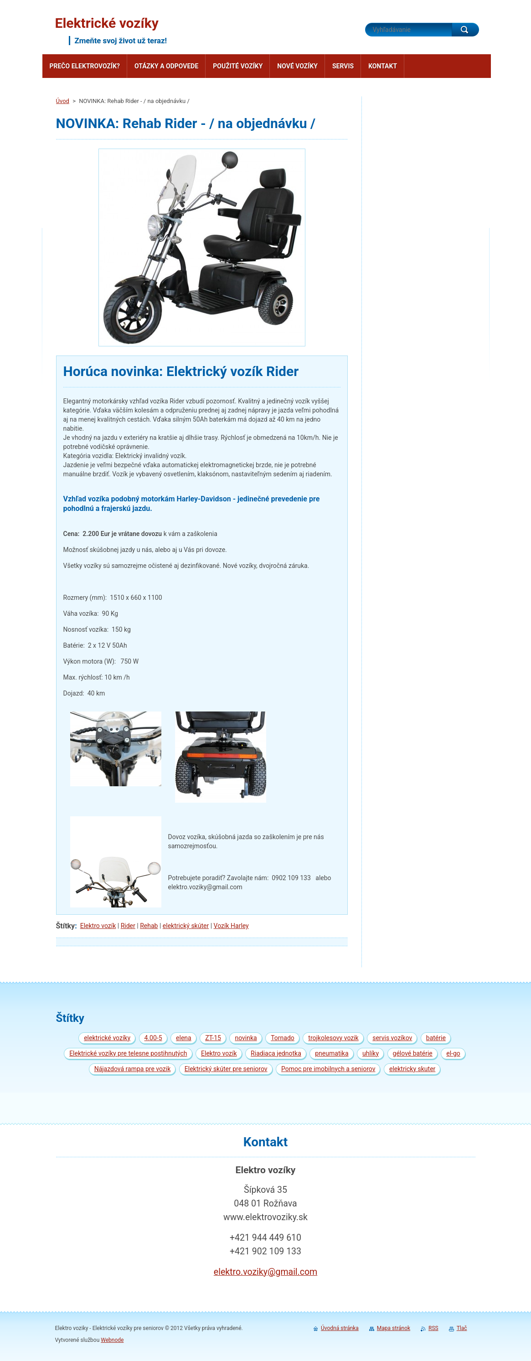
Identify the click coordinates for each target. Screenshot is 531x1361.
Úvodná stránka (340, 1328)
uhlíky (370, 1053)
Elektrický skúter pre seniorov (226, 1068)
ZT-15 (213, 1037)
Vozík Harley (231, 925)
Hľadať (465, 29)
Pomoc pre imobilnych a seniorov (328, 1068)
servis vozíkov (392, 1037)
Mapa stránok (393, 1328)
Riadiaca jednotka (276, 1053)
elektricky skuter (412, 1068)
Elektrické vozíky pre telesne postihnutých (128, 1053)
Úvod (62, 101)
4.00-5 (153, 1037)
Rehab (149, 925)
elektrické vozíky (107, 1037)
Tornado (282, 1037)
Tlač (462, 1328)
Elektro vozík (98, 925)
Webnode (112, 1340)
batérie (436, 1037)
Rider (128, 925)
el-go (453, 1053)
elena (183, 1037)
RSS (433, 1328)
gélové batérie (413, 1053)
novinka (246, 1037)
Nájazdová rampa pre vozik (132, 1068)
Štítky (65, 926)
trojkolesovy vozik (333, 1037)
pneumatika (331, 1053)
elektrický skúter (186, 925)
